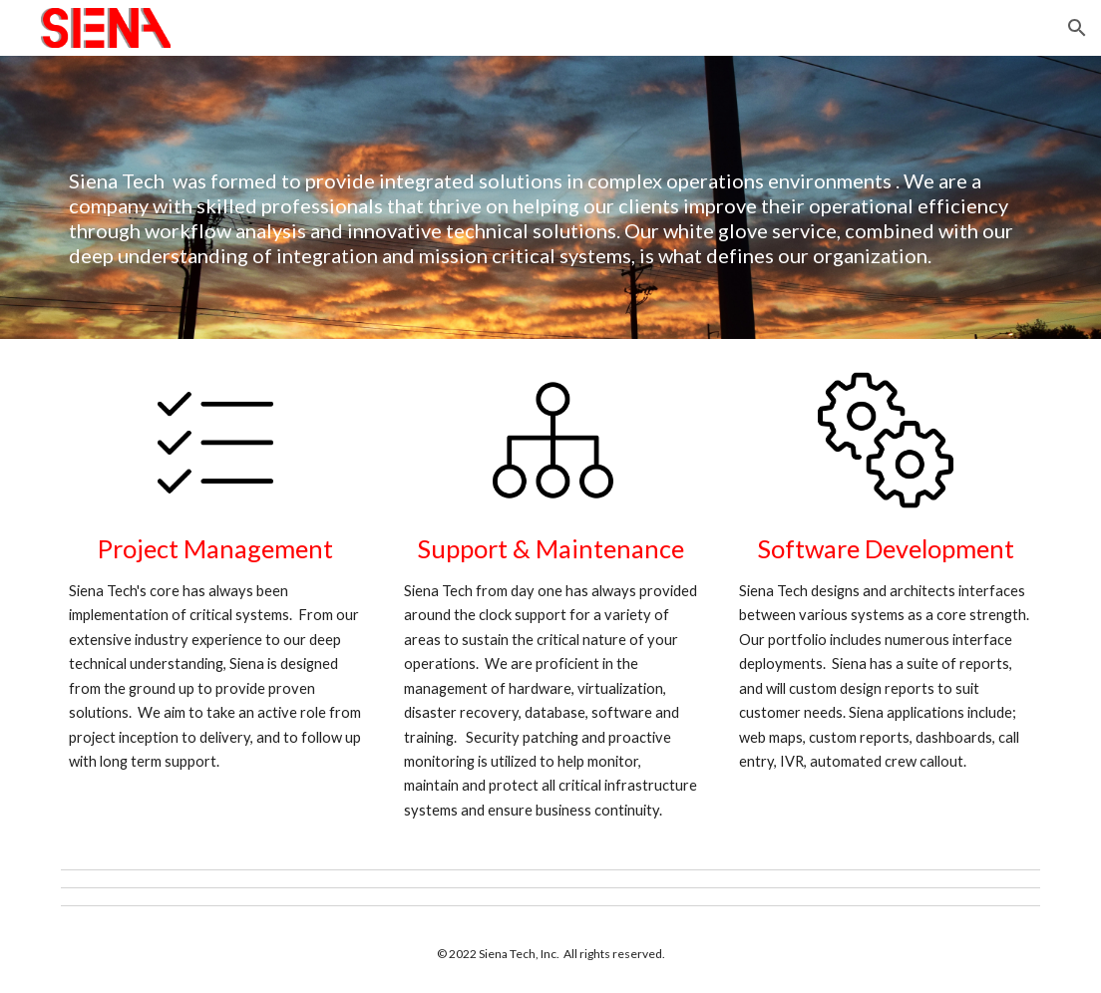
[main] (551, 198)
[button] (1077, 28)
